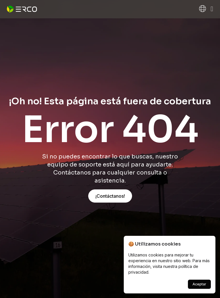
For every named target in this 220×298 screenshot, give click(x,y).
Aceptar (199, 284)
